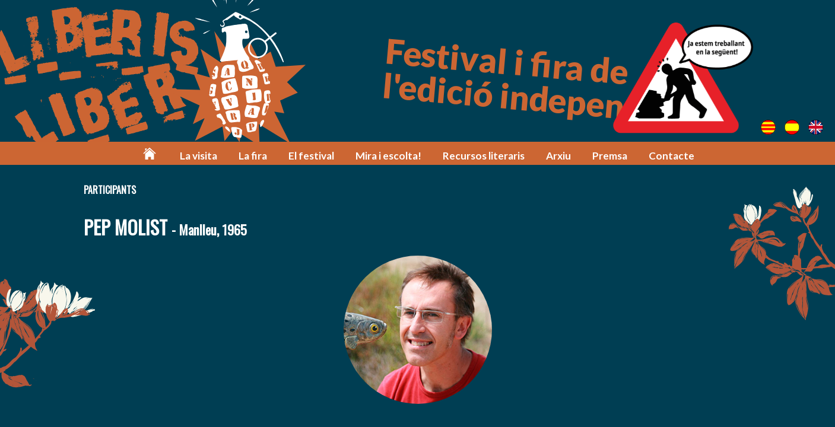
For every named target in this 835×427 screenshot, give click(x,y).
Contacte (671, 155)
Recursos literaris (484, 155)
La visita (198, 155)
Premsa (609, 155)
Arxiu (558, 155)
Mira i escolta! (388, 155)
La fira (253, 155)
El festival (311, 155)
